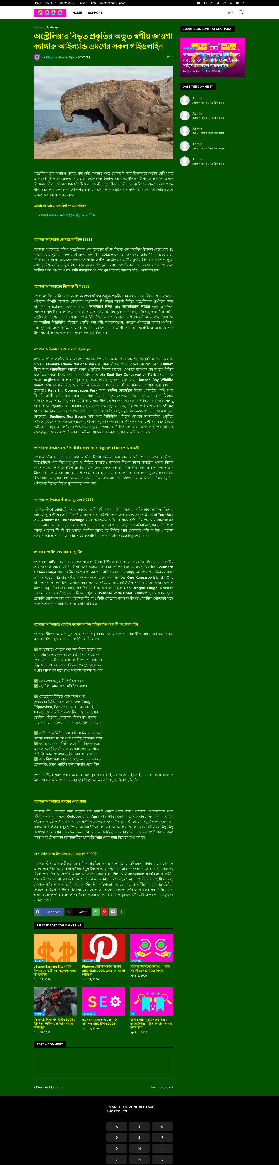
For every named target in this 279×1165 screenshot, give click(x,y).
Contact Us (67, 3)
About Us (50, 3)
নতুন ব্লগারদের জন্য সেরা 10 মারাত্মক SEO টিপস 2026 (99, 1021)
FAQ (93, 3)
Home (37, 3)
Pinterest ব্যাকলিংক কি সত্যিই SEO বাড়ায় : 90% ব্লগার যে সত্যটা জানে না (103, 970)
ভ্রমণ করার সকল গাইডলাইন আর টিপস (68, 215)
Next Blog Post (160, 1087)
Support (82, 3)
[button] (231, 12)
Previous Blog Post (49, 1087)
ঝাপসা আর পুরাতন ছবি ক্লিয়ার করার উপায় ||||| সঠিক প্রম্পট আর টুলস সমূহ (151, 1023)
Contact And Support (113, 3)
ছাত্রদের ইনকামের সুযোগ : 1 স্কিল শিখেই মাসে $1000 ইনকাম (150, 968)
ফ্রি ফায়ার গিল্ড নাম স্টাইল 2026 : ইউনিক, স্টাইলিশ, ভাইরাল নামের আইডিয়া (54, 1023)
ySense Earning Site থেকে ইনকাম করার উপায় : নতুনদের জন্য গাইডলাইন (55, 970)
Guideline (52, 27)
